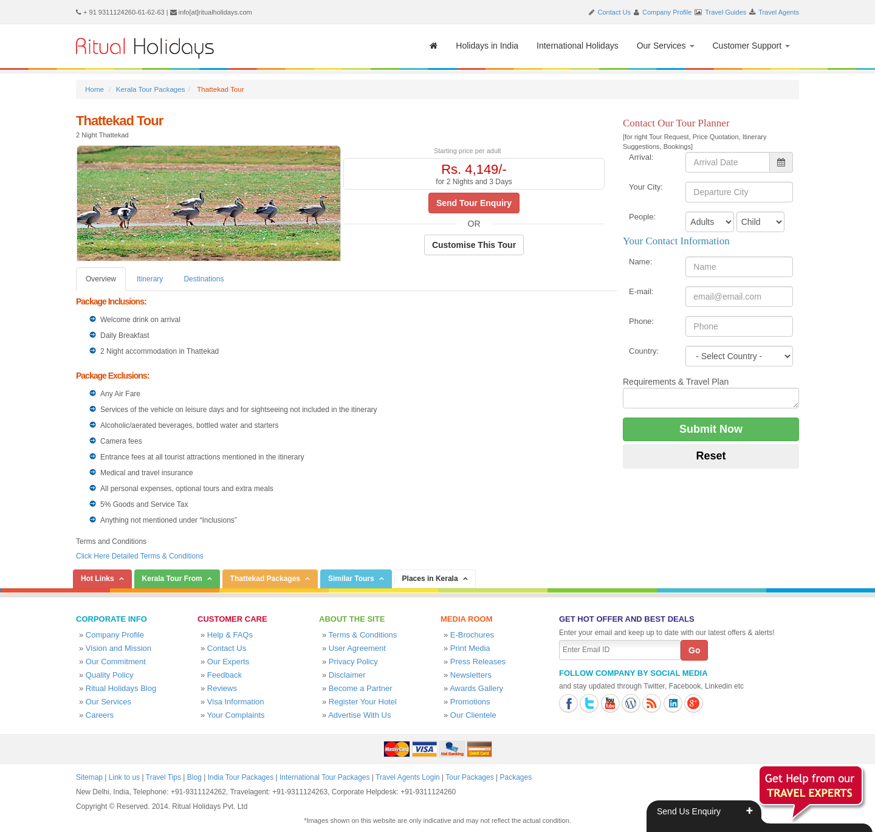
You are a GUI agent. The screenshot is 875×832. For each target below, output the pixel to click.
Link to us (124, 777)
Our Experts (228, 661)
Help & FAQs (230, 634)
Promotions (470, 701)
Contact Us (614, 12)
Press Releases (478, 661)
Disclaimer (347, 674)
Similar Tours (351, 578)
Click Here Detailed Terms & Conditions (140, 556)
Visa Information (235, 701)
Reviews (222, 688)
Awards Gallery (476, 688)
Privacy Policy (353, 661)
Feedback (224, 674)
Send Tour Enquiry (474, 203)
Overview (101, 279)
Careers (100, 715)
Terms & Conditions (363, 634)
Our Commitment (116, 661)
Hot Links (97, 578)
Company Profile (666, 12)
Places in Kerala (430, 578)
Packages (515, 777)
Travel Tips (163, 777)
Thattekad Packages (265, 578)
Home (94, 89)
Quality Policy (110, 674)
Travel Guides (725, 12)
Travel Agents (778, 12)
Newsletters (471, 674)
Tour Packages (469, 777)
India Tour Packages (241, 777)
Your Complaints (236, 715)
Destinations (204, 279)
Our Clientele (473, 715)
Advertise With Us (359, 715)
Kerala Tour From (172, 578)
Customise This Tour (474, 245)
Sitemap (89, 777)
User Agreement (357, 648)
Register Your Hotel (363, 701)
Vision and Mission (118, 648)
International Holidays (578, 45)
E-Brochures (472, 634)
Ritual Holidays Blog (121, 688)
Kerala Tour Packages (150, 89)
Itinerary (150, 279)
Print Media (470, 648)
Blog (194, 777)
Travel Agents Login (408, 777)
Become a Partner (361, 688)
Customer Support (752, 45)
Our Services (666, 45)
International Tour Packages (325, 777)
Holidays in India (487, 45)
